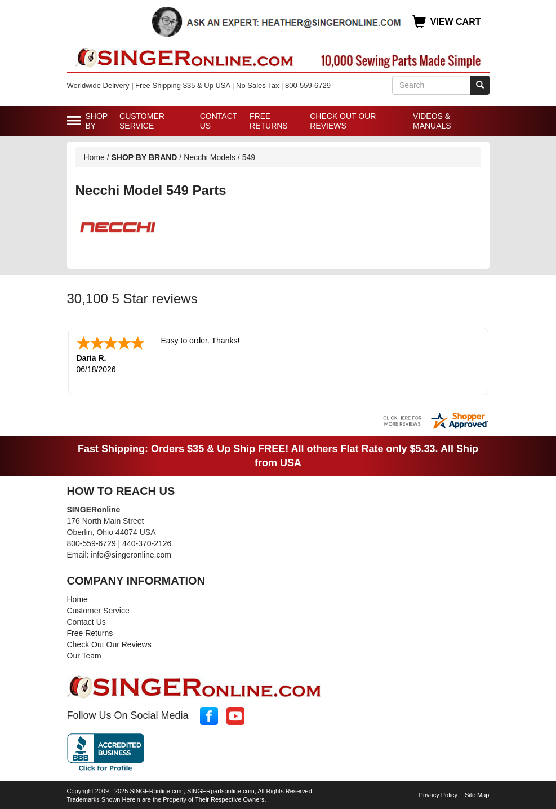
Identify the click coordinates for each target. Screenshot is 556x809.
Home (94, 157)
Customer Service (141, 121)
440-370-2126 (146, 542)
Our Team (84, 654)
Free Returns (269, 121)
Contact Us (218, 121)
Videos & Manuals (432, 121)
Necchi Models (211, 157)
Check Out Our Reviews (343, 121)
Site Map (477, 793)
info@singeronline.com (131, 553)
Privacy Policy (438, 793)
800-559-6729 (91, 542)
